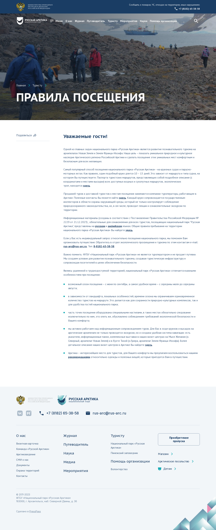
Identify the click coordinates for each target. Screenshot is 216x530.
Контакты (22, 476)
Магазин (163, 454)
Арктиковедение (25, 454)
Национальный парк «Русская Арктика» (128, 445)
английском (115, 226)
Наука (143, 21)
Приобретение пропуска (179, 439)
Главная (21, 85)
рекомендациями (79, 357)
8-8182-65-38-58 (103, 246)
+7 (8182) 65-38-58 (187, 8)
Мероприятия (128, 21)
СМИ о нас (22, 459)
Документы (23, 465)
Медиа (69, 462)
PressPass (35, 511)
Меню (56, 21)
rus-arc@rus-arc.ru (75, 246)
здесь (86, 185)
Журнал (79, 21)
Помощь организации (163, 21)
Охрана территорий (27, 470)
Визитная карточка (27, 443)
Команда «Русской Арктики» (32, 449)
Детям (165, 468)
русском (100, 226)
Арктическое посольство (173, 461)
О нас (68, 21)
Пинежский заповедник (124, 453)
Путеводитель (96, 21)
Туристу (113, 21)
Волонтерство (119, 469)
